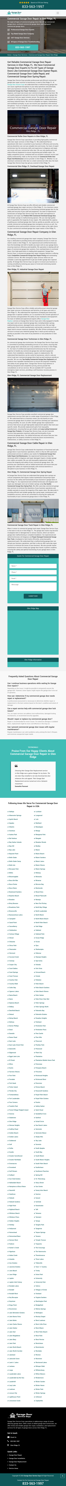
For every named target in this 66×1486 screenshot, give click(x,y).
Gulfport (11, 1175)
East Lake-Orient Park (16, 1045)
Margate (38, 838)
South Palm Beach (42, 1164)
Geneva (11, 1114)
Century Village (14, 934)
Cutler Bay (12, 988)
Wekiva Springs (41, 1309)
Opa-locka (39, 961)
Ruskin (38, 1102)
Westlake (39, 1351)
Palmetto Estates (41, 1014)
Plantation (39, 1056)
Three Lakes (40, 1259)
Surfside (38, 1202)
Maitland (38, 823)
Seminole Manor (41, 1133)
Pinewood (39, 1049)
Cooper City (13, 965)
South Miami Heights (43, 1160)
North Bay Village (41, 907)
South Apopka (40, 1148)
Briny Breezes (13, 903)
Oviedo (38, 976)
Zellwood (39, 1397)
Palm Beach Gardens (42, 988)
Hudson (11, 1244)
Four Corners (13, 1102)
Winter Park (39, 1389)
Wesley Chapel (40, 1317)
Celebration (13, 930)
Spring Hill (39, 1175)
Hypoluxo (12, 1252)
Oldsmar (38, 953)
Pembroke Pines (41, 1030)
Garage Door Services (20, 55)
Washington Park (41, 1301)
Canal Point (13, 923)
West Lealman (40, 1320)
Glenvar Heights (14, 1125)
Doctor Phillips (14, 1026)
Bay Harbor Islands (15, 842)
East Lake (12, 1041)
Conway (11, 961)
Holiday (11, 1225)
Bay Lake (12, 850)
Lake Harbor (13, 1328)
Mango (38, 831)
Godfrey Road (13, 1129)
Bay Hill (11, 846)
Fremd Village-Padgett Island (18, 1110)
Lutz (37, 819)
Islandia (11, 1259)
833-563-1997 (33, 6)
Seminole (39, 1129)
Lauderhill (12, 1382)
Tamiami (38, 1217)
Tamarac (38, 1213)
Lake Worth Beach (15, 1347)
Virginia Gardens (41, 1297)
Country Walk (13, 984)
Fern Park (12, 1076)
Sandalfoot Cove (41, 1114)
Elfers (11, 1064)
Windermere (40, 1378)
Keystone (12, 1301)
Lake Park (12, 1343)
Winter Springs (40, 1393)
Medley (38, 846)
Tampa (38, 1221)
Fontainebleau (13, 1095)
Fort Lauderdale (14, 1099)
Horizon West (13, 1240)
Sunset (38, 1198)
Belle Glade (13, 858)
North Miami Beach (42, 919)
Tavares (38, 1236)
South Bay (39, 1152)
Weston (38, 1355)
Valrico (38, 1286)
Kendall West (13, 1294)
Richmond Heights (42, 1076)
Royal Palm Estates (42, 1099)
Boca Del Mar (13, 880)
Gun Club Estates (14, 1179)
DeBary (11, 1007)
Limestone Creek (14, 1401)
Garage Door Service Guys (15, 85)
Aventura (12, 831)
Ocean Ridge (40, 938)
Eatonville (12, 1049)
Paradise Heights (41, 1018)
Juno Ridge (13, 1274)
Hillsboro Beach (14, 1213)
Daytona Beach (14, 1003)
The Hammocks (41, 1252)
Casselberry (13, 926)
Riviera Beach (40, 1087)
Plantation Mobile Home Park (45, 1060)
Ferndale (12, 1079)
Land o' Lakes (13, 1362)
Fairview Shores (14, 1072)
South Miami (40, 1156)
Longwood (39, 815)
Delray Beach (13, 1018)
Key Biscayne (13, 1297)
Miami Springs (40, 869)
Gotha (11, 1148)
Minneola (39, 877)
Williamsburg (40, 1370)
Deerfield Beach (14, 1011)
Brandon (12, 900)
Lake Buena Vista (15, 1317)
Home (9, 55)
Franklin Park (13, 1106)
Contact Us (12, 1465)
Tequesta (39, 1244)
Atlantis (11, 827)
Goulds (11, 1152)
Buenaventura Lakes (16, 915)
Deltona (11, 1022)
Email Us (13, 1437)
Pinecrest (39, 1041)
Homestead (13, 1232)
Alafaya (11, 812)
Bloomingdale (13, 877)
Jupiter (11, 1278)
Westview (39, 1359)
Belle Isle (12, 865)
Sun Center (39, 1186)
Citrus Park (12, 945)
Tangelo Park (40, 1225)
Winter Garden (40, 1382)
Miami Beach (40, 854)
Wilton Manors (40, 1374)
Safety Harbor (40, 1106)
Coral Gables (13, 968)
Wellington (39, 1313)
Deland (11, 1014)
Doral (11, 1030)
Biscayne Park (14, 869)
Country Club (13, 980)
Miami (38, 850)
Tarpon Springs (40, 1232)
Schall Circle (40, 1121)
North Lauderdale (41, 911)
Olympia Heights (41, 957)
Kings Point (13, 1305)
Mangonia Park (41, 835)
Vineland (38, 1294)
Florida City (13, 1091)
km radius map (33, 632)
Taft (37, 1209)
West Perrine (40, 1340)
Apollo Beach (13, 819)
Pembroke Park (41, 1026)
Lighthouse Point (14, 1397)
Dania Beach (13, 995)
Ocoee (38, 942)
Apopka (11, 823)
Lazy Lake (12, 1385)
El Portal (12, 1060)
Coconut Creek (14, 957)
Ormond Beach (40, 972)
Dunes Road (13, 1037)
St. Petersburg (40, 1179)
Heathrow (12, 1194)
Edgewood (12, 1053)
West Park (39, 1336)
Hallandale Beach (15, 1183)
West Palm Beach (41, 1332)
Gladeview (12, 1118)
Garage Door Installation (17, 1458)
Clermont (12, 953)
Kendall (11, 1290)
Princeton (39, 1072)
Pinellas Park (40, 1045)
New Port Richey (41, 903)
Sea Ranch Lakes (41, 1125)
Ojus (37, 945)
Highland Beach (14, 1209)
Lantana (11, 1366)
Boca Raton (13, 888)
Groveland (12, 1167)
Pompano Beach (41, 1068)
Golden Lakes (13, 1137)
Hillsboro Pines (14, 1217)
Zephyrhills (39, 1401)
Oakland (38, 930)
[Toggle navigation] (57, 13)
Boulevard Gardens (15, 892)
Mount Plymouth (41, 896)
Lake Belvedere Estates (17, 1313)
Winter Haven (40, 1385)
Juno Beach (13, 1271)
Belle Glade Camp (15, 861)
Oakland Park (40, 934)
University (39, 1278)
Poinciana (39, 1064)
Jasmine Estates (14, 1267)
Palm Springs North (42, 1007)
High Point (12, 1206)
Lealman (12, 1389)
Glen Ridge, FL (15, 1445)
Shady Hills (39, 1137)
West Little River (41, 1324)
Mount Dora (39, 892)
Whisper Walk (40, 1366)
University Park (41, 1282)
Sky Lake (39, 1141)
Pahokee (38, 980)
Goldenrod (12, 1141)
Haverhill (12, 1190)
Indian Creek (13, 1255)
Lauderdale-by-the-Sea (16, 1378)
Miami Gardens (41, 858)
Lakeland (12, 1355)
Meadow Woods (41, 842)
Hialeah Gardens (14, 1202)
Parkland (38, 1022)
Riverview (39, 1083)
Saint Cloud (39, 1110)
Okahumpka (39, 949)
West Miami (40, 1328)
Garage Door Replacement (17, 1462)
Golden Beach (13, 1133)
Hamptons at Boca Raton (17, 1186)
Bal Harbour (13, 838)
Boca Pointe (13, 884)
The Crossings (40, 1248)
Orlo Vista (39, 968)
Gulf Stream (13, 1171)
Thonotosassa (40, 1255)
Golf (10, 1144)
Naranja (38, 900)
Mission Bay (40, 884)
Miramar (38, 880)
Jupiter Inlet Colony (15, 1282)
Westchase (39, 1343)
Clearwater (12, 949)
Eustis (11, 1068)
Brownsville (13, 911)
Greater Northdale (15, 1160)
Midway (38, 873)
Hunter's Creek (14, 1248)
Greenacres (13, 1164)
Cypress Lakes (14, 991)
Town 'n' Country (41, 1267)
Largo (11, 1370)
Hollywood (12, 1229)
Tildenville (39, 1263)
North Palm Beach (42, 923)
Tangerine (39, 1229)
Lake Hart (12, 1332)
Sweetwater (39, 1206)
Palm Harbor (40, 995)
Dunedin (11, 1033)
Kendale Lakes (14, 1286)
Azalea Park (13, 835)
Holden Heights (14, 1221)
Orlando (38, 965)
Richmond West (41, 1079)
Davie (11, 999)
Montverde (39, 888)
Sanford (38, 1118)
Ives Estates (13, 1263)
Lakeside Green (14, 1359)
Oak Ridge (39, 926)
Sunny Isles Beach (42, 1190)
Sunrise (38, 1194)
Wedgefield (39, 1305)
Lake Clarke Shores (15, 1324)
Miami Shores (40, 865)
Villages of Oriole (41, 1290)
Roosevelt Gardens (42, 1091)
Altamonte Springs (15, 815)
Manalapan (39, 827)
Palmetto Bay (40, 1011)
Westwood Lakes (41, 1362)
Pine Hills (39, 1037)
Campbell (12, 919)
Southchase (39, 1167)
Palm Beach (39, 984)
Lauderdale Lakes (15, 1374)
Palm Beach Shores (42, 991)
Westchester (40, 1347)
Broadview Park (14, 907)
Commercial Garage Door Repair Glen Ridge (43, 55)
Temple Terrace (41, 1240)
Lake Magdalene (14, 1336)
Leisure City (13, 1393)
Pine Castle (39, 1033)
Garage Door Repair (15, 1455)
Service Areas (13, 1468)
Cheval (11, 938)
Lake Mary (12, 1340)
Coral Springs (13, 972)
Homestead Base (14, 1236)
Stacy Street (40, 1183)
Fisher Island (13, 1087)
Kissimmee (13, 1309)
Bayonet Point (13, 854)
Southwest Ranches (42, 1171)
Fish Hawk (12, 1083)
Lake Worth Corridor (15, 1351)
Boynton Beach (14, 896)
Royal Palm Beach (42, 1095)
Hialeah (11, 1198)
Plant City (39, 1053)
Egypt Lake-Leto (14, 1056)
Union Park (39, 1274)
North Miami (40, 915)
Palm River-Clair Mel (42, 999)
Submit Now (33, 596)
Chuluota (12, 942)
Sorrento (38, 1144)
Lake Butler (13, 1320)
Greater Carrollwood (15, 1156)
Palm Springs (40, 1003)
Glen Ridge (12, 1121)
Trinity (38, 1271)
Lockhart (38, 812)
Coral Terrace (13, 976)
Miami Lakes (40, 861)
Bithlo (11, 873)
